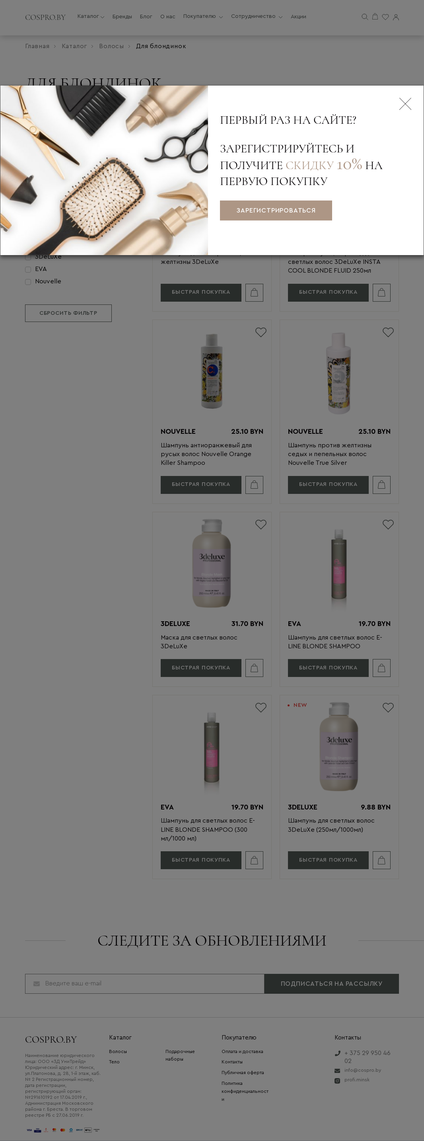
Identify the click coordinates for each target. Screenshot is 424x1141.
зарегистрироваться (275, 210)
